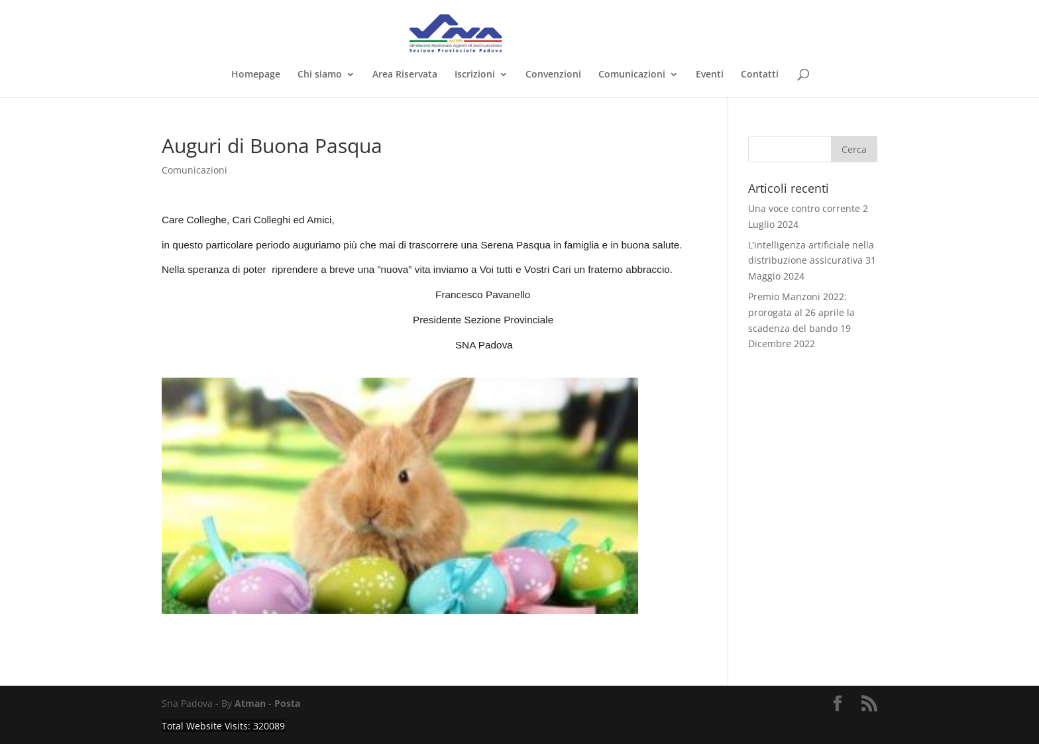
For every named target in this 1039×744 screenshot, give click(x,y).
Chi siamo (320, 75)
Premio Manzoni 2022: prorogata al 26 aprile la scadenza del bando (801, 312)
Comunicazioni (631, 75)
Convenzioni (553, 75)
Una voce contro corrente (804, 208)
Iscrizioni (475, 75)
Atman (250, 703)
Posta (287, 703)
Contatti (760, 75)
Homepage (255, 75)
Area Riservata (404, 75)
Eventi (710, 75)
